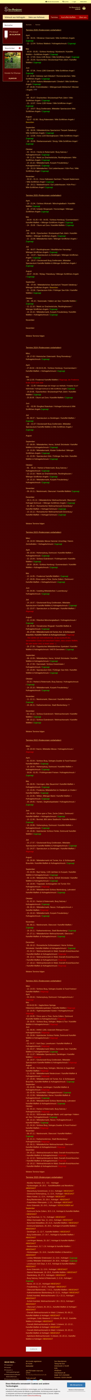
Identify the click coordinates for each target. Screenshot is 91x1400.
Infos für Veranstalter (52, 2)
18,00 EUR (13, 80)
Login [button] (74, 2)
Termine (54, 17)
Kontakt (8, 1369)
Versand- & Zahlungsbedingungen (13, 1373)
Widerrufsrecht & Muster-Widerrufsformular (13, 1377)
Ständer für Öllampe (13, 75)
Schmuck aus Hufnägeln (15, 17)
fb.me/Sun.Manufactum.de (36, 1376)
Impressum (9, 1367)
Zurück (33, 1351)
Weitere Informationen (76, 1390)
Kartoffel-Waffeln (68, 17)
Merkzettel (83, 2)
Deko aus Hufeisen (36, 17)
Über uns (83, 17)
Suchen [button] (65, 2)
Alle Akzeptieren (76, 1385)
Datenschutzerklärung (34, 1396)
